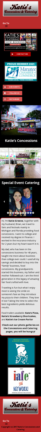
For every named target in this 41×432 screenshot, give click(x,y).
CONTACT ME (22, 54)
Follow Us (14, 93)
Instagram (14, 99)
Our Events (14, 87)
